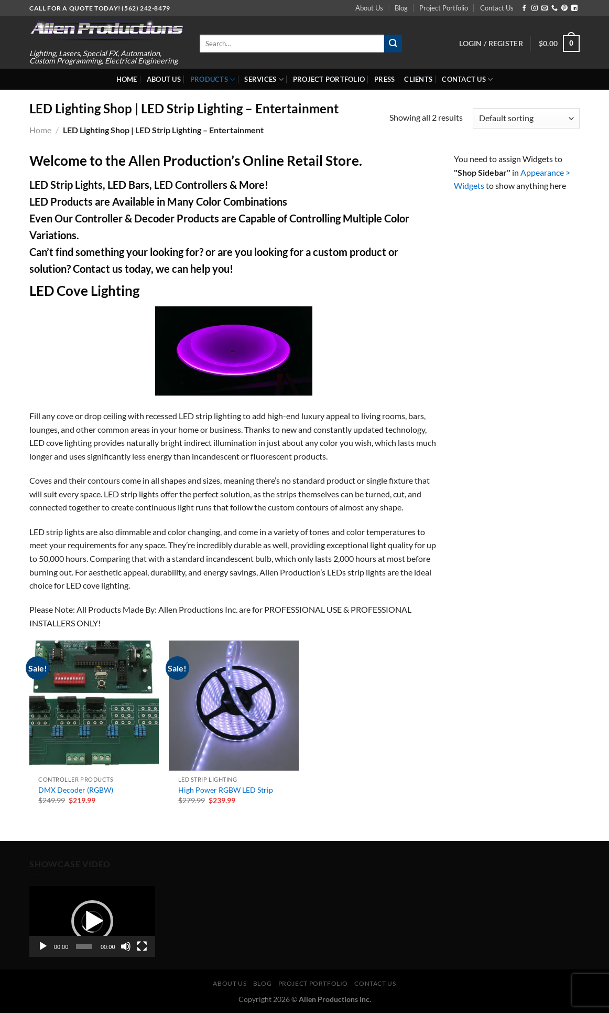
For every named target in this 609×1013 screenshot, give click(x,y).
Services (264, 79)
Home (126, 79)
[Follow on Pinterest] (564, 8)
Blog (401, 8)
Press (384, 79)
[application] (92, 921)
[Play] (43, 946)
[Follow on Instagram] (534, 8)
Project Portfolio (443, 8)
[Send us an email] (544, 8)
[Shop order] (526, 118)
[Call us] (554, 8)
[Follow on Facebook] (524, 8)
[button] (92, 921)
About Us (369, 8)
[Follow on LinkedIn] (574, 8)
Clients (418, 79)
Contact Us (497, 8)
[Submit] (393, 43)
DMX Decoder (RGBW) (75, 789)
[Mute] (126, 946)
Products (212, 79)
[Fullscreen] (142, 946)
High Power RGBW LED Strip (225, 789)
